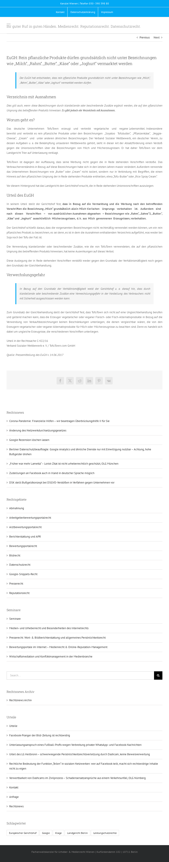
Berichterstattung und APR (25, 536)
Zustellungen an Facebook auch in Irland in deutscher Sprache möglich (51, 473)
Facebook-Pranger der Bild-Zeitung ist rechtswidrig (39, 735)
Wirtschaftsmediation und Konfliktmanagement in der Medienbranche (50, 656)
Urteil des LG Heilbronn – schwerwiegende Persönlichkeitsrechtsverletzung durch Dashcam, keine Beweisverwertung (79, 754)
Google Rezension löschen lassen (29, 440)
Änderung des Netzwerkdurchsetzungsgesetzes (37, 430)
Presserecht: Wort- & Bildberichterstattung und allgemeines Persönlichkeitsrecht (57, 637)
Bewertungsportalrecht (23, 546)
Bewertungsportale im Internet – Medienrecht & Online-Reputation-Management (58, 647)
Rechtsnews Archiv (20, 700)
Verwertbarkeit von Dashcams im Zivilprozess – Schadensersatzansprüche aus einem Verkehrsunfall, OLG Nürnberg (77, 778)
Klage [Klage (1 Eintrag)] (58, 833)
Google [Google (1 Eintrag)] (46, 833)
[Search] (158, 675)
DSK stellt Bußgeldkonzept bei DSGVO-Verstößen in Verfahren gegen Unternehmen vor (61, 482)
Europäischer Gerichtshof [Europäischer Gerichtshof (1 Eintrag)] (23, 833)
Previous (145, 37)
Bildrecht (14, 555)
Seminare (15, 619)
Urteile (13, 726)
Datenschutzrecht (19, 565)
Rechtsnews (16, 806)
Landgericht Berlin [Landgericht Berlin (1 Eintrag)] (77, 833)
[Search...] (80, 675)
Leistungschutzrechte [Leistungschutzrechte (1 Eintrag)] (105, 833)
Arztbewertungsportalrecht (25, 527)
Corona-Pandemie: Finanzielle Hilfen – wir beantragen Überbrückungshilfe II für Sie (59, 421)
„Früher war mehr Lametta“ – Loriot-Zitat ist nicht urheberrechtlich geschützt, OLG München (63, 463)
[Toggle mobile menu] (9, 25)
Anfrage (14, 797)
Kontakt (13, 787)
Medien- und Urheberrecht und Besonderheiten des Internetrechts (48, 628)
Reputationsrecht (19, 593)
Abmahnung (16, 508)
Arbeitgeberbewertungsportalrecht (30, 518)
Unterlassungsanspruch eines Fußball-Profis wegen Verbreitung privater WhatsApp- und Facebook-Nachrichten (75, 745)
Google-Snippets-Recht (23, 574)
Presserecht (16, 583)
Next (157, 37)
